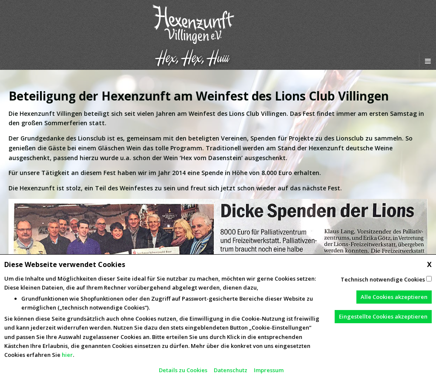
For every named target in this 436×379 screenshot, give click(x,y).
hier (67, 355)
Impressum (269, 370)
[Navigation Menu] (427, 60)
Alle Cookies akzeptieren (394, 297)
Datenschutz (230, 370)
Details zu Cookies (183, 370)
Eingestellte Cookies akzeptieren (383, 316)
